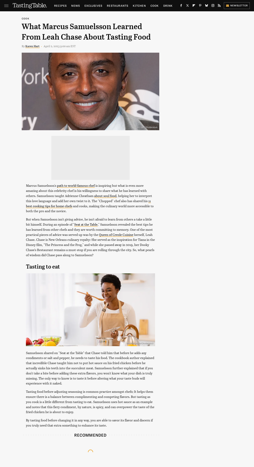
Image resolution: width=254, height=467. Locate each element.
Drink (168, 6)
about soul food (105, 195)
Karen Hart (32, 46)
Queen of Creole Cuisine (116, 234)
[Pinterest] (200, 6)
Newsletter (237, 5)
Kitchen (139, 6)
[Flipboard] (194, 6)
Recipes (60, 6)
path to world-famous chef (76, 185)
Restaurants (117, 6)
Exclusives (93, 6)
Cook (154, 6)
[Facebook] (181, 6)
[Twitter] (187, 6)
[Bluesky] (206, 6)
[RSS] (219, 6)
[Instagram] (213, 6)
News (75, 6)
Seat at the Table (86, 224)
